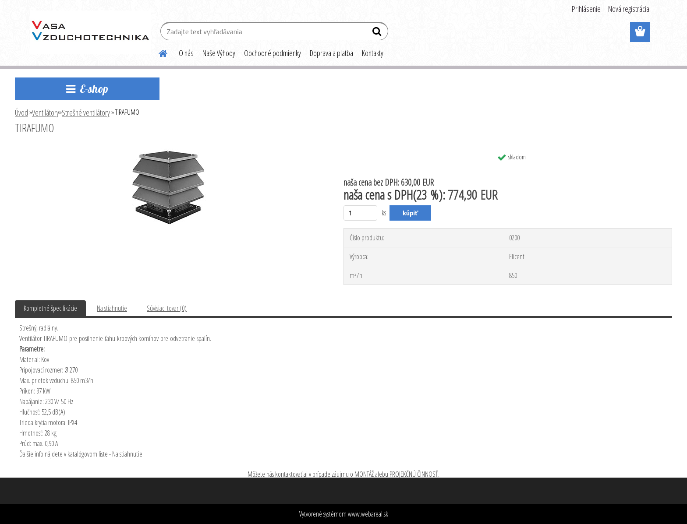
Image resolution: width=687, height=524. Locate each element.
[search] (378, 33)
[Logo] (90, 32)
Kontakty (372, 53)
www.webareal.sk (368, 514)
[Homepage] (157, 52)
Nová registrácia (628, 9)
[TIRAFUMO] (167, 152)
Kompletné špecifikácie (50, 308)
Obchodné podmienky (272, 53)
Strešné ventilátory (86, 112)
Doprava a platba (331, 53)
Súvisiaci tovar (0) (167, 308)
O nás (186, 53)
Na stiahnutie (112, 308)
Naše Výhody (218, 53)
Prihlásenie (586, 9)
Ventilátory (45, 112)
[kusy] (360, 213)
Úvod (21, 112)
